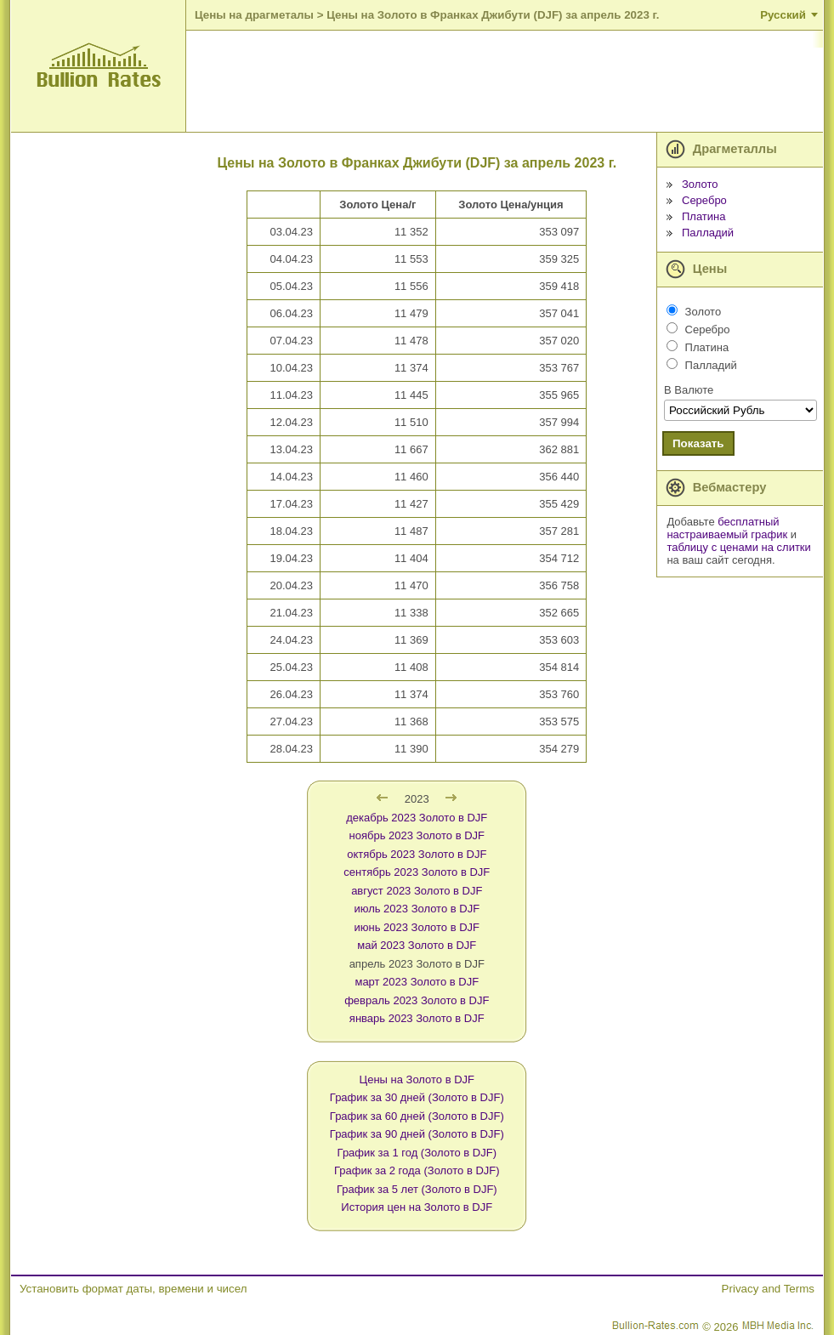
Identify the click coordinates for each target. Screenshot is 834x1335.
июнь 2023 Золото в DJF (416, 927)
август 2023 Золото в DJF (416, 890)
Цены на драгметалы (254, 15)
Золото (700, 184)
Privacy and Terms (768, 1288)
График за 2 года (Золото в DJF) (417, 1170)
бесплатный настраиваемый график (727, 528)
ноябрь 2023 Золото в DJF (417, 835)
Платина (704, 216)
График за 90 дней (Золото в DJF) (417, 1134)
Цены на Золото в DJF (417, 1079)
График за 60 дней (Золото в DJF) (417, 1116)
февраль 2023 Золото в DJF (416, 1000)
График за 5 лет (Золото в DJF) (417, 1189)
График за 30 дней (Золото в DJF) (417, 1097)
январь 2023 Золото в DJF (417, 1018)
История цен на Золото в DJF (416, 1207)
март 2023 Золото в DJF (417, 981)
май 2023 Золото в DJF (416, 945)
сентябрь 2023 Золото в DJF (416, 872)
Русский (783, 15)
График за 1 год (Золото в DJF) (417, 1152)
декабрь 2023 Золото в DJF (416, 817)
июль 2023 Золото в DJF (416, 908)
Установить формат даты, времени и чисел (133, 1288)
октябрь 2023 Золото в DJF (416, 854)
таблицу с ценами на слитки (738, 547)
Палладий (708, 232)
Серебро (704, 200)
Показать (698, 443)
